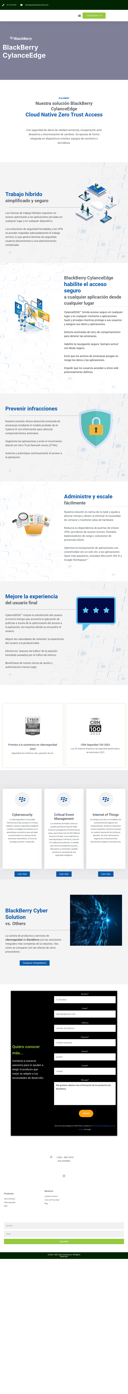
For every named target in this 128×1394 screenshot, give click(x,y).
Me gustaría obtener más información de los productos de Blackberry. (85, 1126)
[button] (79, 20)
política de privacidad (98, 1158)
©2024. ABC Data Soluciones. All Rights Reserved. (64, 1288)
